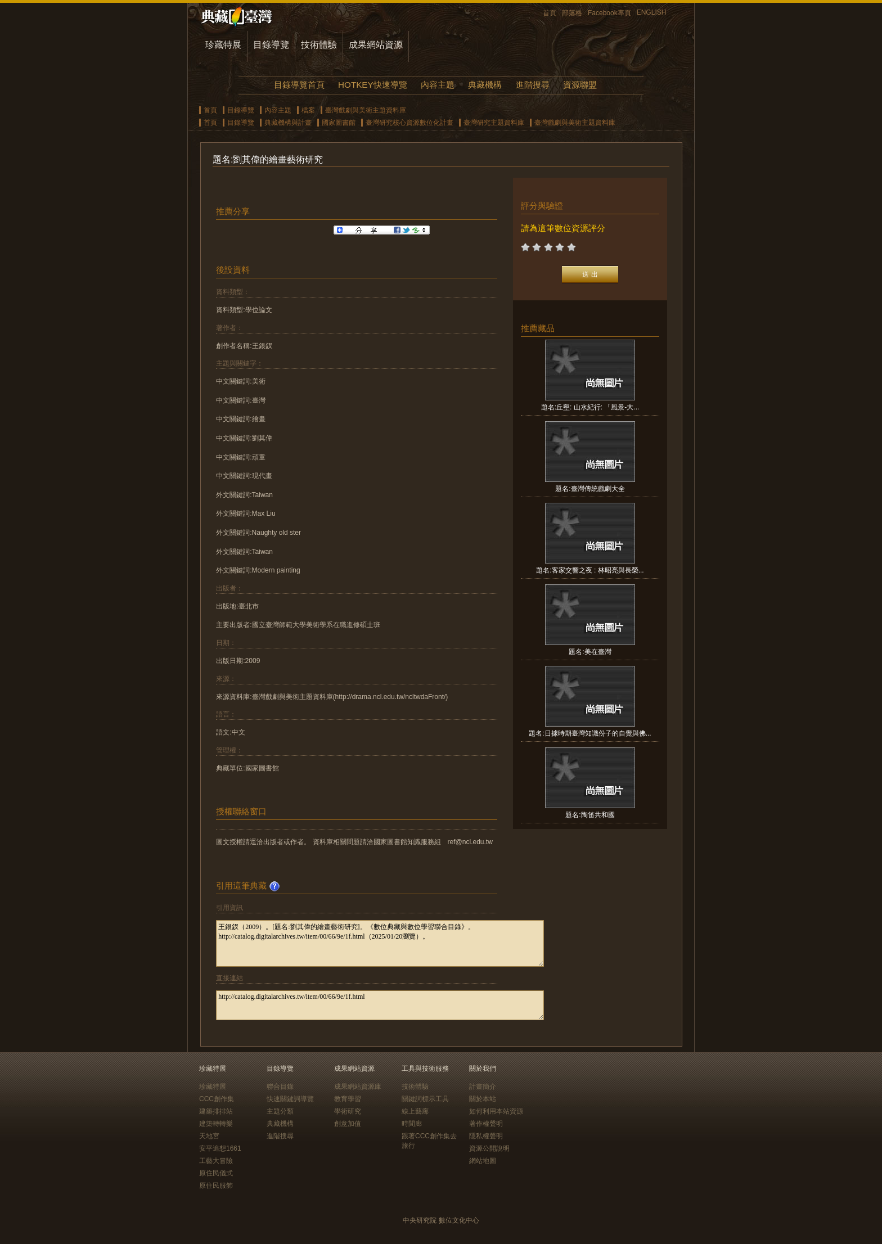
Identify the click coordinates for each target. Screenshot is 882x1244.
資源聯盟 (580, 84)
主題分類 (280, 1111)
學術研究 (347, 1111)
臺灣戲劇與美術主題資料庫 (365, 110)
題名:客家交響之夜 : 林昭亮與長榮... (590, 570)
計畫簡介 (482, 1086)
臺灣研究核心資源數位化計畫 (409, 123)
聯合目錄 (280, 1086)
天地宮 (209, 1136)
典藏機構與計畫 (288, 123)
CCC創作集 (216, 1099)
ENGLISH (652, 12)
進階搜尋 (533, 84)
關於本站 (482, 1099)
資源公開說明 (489, 1148)
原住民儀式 (216, 1173)
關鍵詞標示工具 (425, 1099)
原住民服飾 (216, 1185)
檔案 (308, 110)
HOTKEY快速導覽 (372, 84)
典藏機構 (485, 84)
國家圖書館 (339, 123)
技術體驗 (319, 44)
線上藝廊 (415, 1111)
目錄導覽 (271, 44)
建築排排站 (216, 1111)
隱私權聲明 (486, 1136)
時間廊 (412, 1124)
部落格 (572, 13)
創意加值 (347, 1124)
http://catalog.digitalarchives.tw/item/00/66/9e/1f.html (380, 1005)
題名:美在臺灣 (590, 652)
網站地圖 (482, 1161)
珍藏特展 (223, 44)
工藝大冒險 (216, 1161)
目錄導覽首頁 (299, 84)
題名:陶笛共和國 (589, 815)
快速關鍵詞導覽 (290, 1099)
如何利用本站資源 (496, 1111)
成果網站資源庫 (357, 1086)
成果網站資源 (376, 44)
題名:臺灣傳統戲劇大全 (589, 489)
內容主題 (437, 84)
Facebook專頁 (609, 13)
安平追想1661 (220, 1148)
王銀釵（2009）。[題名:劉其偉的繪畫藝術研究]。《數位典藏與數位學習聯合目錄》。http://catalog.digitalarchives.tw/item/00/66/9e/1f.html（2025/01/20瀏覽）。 (380, 943)
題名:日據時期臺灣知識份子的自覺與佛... (590, 733)
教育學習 (347, 1099)
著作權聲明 (486, 1124)
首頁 (549, 13)
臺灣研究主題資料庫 (494, 123)
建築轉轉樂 (216, 1124)
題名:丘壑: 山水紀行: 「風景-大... (590, 407)
